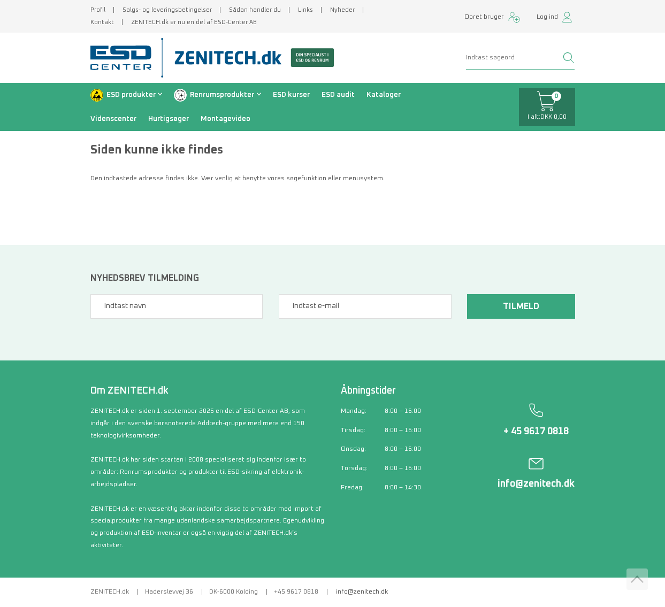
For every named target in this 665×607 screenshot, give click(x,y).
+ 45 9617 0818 (536, 431)
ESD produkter (131, 94)
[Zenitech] (250, 58)
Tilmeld (521, 306)
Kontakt (102, 22)
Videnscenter (113, 118)
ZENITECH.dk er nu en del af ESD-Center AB (194, 22)
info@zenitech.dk (536, 484)
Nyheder (342, 10)
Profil (97, 10)
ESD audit (338, 94)
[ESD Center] (124, 58)
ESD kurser (291, 94)
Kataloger (383, 94)
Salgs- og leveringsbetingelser (167, 10)
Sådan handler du (255, 10)
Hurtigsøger (168, 118)
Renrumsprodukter (222, 94)
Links (305, 10)
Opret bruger (484, 17)
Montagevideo (225, 118)
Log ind (547, 17)
